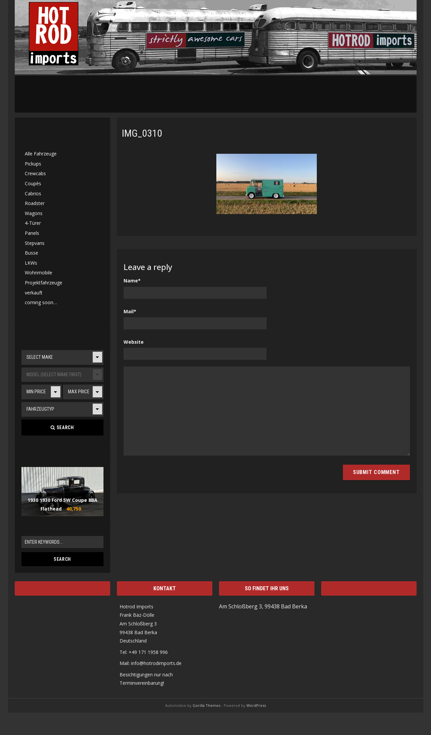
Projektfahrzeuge (43, 282)
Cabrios (33, 193)
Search (62, 427)
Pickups (33, 163)
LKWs (31, 263)
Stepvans (35, 243)
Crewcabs (35, 173)
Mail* (130, 311)
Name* (132, 280)
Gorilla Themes (206, 705)
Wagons (34, 213)
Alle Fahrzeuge (41, 153)
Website (134, 342)
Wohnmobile (38, 272)
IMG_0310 (142, 133)
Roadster (35, 203)
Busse (31, 253)
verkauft (34, 292)
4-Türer (33, 223)
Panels (32, 233)
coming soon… (41, 302)
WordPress (256, 705)
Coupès (33, 183)
